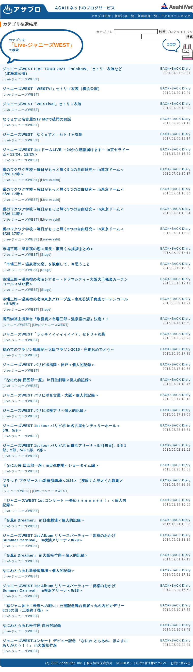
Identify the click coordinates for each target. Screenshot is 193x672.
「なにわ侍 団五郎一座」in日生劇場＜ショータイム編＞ (51, 465)
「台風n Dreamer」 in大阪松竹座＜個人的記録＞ (45, 555)
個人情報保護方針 (99, 663)
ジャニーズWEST (17, 325)
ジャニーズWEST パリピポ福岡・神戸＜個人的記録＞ (49, 365)
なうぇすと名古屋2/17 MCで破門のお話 (37, 119)
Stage (45, 254)
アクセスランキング (175, 16)
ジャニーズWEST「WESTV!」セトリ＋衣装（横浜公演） (52, 89)
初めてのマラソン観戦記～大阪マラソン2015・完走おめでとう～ (58, 349)
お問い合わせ (180, 663)
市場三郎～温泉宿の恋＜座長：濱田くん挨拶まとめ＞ (48, 249)
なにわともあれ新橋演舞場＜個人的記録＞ (39, 571)
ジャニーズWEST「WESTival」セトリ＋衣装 (42, 104)
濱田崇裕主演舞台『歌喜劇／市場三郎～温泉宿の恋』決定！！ (56, 319)
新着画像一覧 (147, 16)
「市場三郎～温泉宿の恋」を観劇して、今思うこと (46, 264)
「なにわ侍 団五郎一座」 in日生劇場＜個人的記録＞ (47, 380)
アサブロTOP (101, 16)
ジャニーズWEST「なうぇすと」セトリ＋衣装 (42, 134)
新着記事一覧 (124, 16)
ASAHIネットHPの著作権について (142, 663)
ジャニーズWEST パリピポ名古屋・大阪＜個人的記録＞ (51, 395)
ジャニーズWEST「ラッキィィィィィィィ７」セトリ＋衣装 (54, 334)
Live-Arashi (50, 180)
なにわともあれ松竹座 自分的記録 (32, 625)
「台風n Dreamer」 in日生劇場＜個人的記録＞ (44, 520)
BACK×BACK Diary (175, 68)
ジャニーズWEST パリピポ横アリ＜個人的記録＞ (45, 410)
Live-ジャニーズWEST (21, 79)
